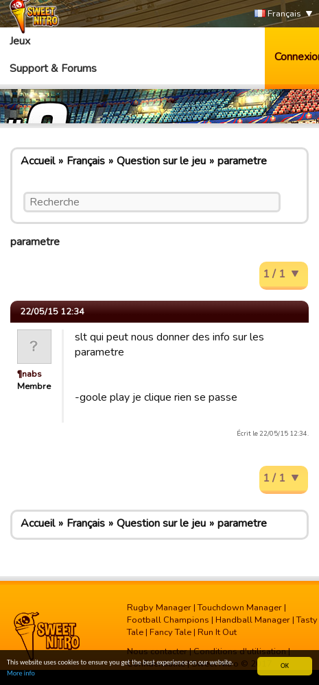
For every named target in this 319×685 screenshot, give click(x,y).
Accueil (38, 161)
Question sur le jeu (161, 161)
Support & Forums (53, 68)
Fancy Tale (170, 632)
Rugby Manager (159, 607)
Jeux (20, 41)
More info (21, 673)
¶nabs (29, 374)
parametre (242, 161)
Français (278, 14)
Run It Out (217, 632)
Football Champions (168, 620)
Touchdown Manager (240, 607)
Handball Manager (252, 620)
